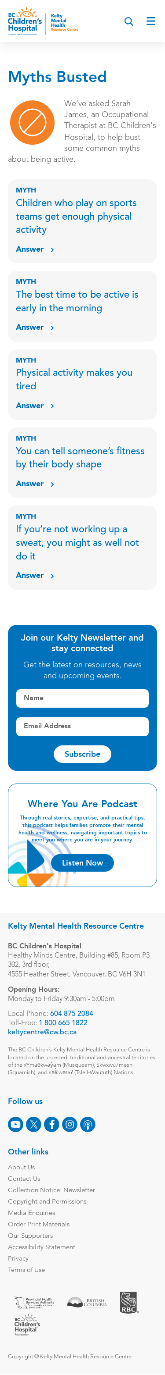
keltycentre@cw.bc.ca (42, 1032)
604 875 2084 (71, 1014)
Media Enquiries (31, 1213)
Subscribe (82, 754)
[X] (33, 1124)
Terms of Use (26, 1270)
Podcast (135, 70)
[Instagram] (69, 1124)
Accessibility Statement (41, 1247)
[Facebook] (51, 1124)
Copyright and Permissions (47, 1202)
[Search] (129, 21)
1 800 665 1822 (63, 1023)
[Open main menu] (151, 21)
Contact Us (24, 1179)
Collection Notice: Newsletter (51, 1190)
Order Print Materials (39, 1225)
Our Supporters (30, 1236)
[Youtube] (15, 1124)
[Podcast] (87, 1124)
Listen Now (82, 863)
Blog (23, 70)
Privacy (18, 1259)
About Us (21, 1168)
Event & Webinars (76, 70)
